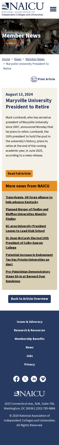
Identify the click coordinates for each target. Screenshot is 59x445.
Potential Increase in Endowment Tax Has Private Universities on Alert (29, 260)
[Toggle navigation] (53, 9)
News (17, 59)
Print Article (43, 79)
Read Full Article (19, 173)
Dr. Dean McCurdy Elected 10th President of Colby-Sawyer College (27, 243)
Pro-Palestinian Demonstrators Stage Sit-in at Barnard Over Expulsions (28, 276)
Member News (35, 59)
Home (6, 59)
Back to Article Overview (29, 298)
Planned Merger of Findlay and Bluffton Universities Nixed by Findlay (27, 214)
